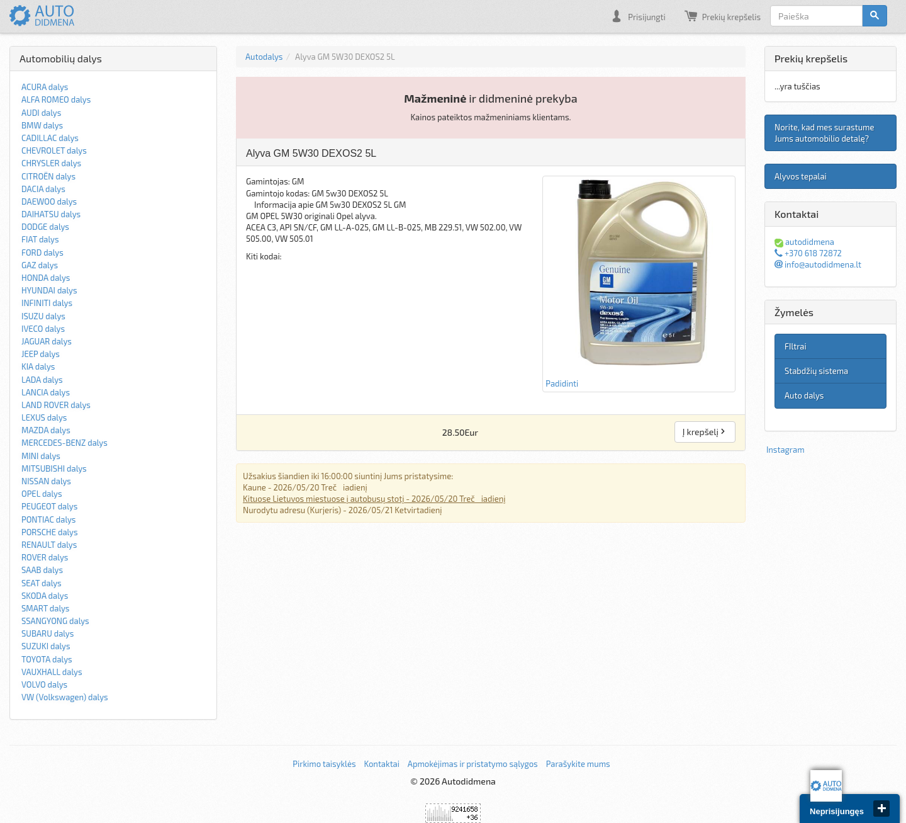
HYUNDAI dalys (49, 290)
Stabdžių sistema (816, 371)
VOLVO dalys (44, 684)
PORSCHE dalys (49, 532)
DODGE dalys (45, 227)
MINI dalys (40, 456)
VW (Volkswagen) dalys (64, 697)
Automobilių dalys (61, 58)
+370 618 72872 (808, 253)
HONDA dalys (45, 278)
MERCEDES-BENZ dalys (64, 443)
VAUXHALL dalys (51, 672)
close (881, 808)
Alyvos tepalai (801, 176)
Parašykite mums (578, 764)
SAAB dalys (42, 570)
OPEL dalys (41, 494)
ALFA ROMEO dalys (56, 99)
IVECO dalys (43, 329)
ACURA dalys (44, 87)
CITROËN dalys (48, 176)
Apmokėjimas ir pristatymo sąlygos (473, 764)
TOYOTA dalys (46, 659)
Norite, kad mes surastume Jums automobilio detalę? (824, 133)
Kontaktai (381, 764)
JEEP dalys (40, 354)
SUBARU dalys (47, 633)
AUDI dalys (41, 113)
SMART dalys (45, 608)
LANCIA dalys (45, 392)
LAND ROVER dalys (56, 405)
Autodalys (263, 57)
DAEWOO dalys (49, 201)
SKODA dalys (44, 596)
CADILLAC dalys (50, 138)
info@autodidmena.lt (818, 264)
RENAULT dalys (49, 545)
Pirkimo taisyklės (324, 764)
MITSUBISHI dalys (54, 468)
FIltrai (796, 346)
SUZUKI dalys (45, 646)
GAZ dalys (39, 265)
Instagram (785, 450)
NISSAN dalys (46, 481)
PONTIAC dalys (48, 519)
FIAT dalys (40, 239)
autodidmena (804, 242)
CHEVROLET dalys (54, 150)
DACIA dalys (43, 189)
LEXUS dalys (44, 417)
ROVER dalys (44, 557)
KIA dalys (38, 366)
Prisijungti (637, 15)
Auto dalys (804, 395)
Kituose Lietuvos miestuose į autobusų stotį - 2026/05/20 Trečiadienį (374, 499)
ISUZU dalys (43, 316)
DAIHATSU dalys (51, 214)
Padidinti (638, 283)
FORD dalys (42, 252)
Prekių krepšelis (723, 15)
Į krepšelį (705, 431)
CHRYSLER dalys (51, 163)
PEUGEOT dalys (49, 506)
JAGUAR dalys (46, 341)
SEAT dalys (41, 583)
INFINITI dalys (46, 303)
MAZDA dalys (45, 430)
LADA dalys (42, 380)
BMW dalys (42, 125)
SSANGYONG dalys (55, 621)
